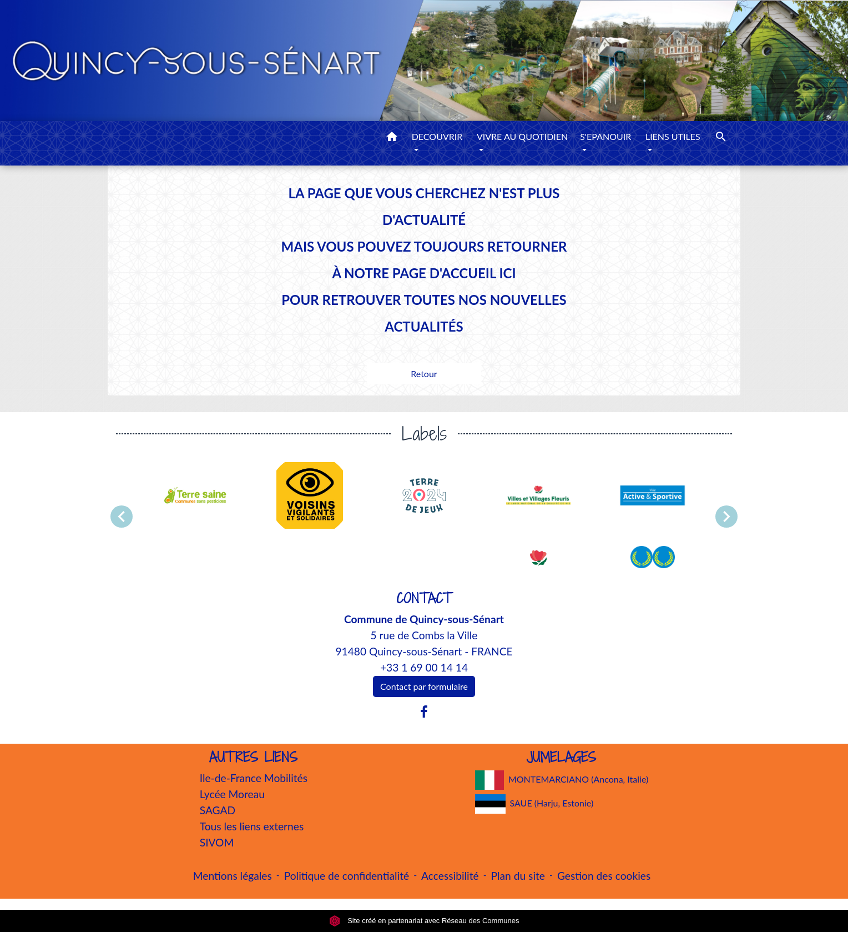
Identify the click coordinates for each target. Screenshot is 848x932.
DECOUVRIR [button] (437, 136)
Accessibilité (450, 875)
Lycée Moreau (232, 794)
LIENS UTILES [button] (672, 136)
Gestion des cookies (603, 875)
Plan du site (518, 875)
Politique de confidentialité (346, 875)
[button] (391, 138)
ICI (507, 273)
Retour (424, 373)
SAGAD (217, 810)
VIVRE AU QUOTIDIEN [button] (522, 136)
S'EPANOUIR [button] (605, 136)
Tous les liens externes (252, 826)
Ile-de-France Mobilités (253, 777)
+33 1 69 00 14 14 (424, 667)
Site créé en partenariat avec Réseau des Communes (424, 920)
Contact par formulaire (424, 686)
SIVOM (217, 842)
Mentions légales (232, 875)
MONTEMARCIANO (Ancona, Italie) (562, 780)
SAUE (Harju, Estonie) (534, 804)
